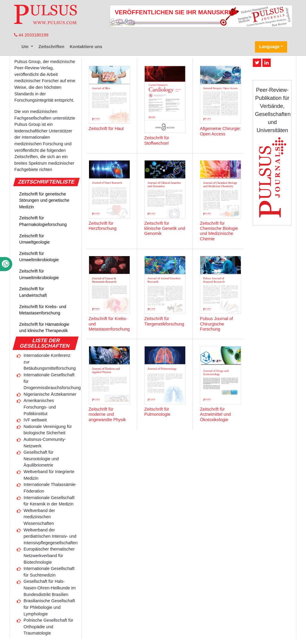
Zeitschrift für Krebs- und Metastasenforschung (42, 310)
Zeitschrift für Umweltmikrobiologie (39, 256)
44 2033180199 (31, 35)
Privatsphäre (210, 617)
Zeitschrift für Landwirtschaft (33, 292)
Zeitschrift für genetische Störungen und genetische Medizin (44, 200)
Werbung (243, 611)
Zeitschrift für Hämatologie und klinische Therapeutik (44, 327)
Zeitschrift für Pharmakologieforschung (43, 221)
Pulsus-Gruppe (124, 624)
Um (26, 46)
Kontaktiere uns (86, 46)
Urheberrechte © (131, 617)
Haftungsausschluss (172, 617)
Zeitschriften (51, 46)
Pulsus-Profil (112, 611)
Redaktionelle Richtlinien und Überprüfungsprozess (180, 611)
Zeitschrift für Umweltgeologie (34, 239)
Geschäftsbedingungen (86, 617)
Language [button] (269, 46)
